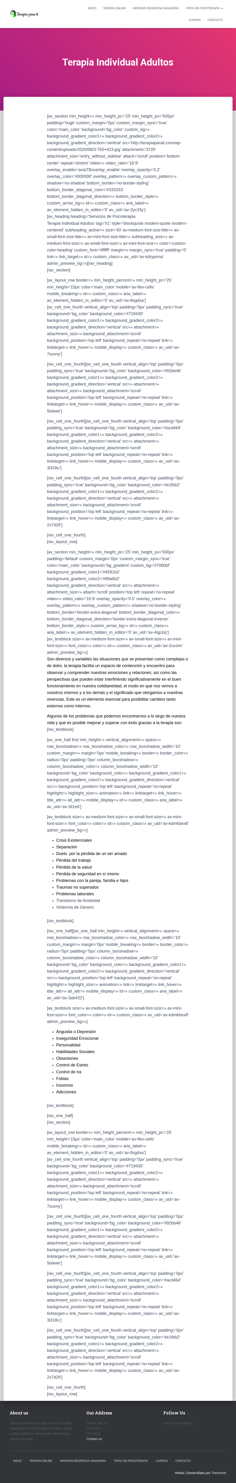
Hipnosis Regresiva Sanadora (156, 8)
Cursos (195, 20)
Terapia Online (114, 8)
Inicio (92, 8)
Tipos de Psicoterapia (204, 8)
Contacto (215, 20)
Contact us (94, 1439)
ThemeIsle (218, 1473)
